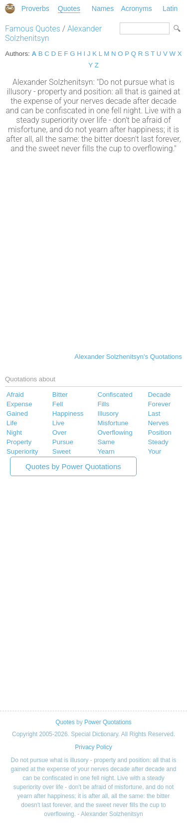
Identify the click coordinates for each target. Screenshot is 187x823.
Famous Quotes (32, 28)
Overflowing (115, 432)
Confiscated (115, 394)
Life (11, 423)
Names (103, 8)
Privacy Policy (93, 747)
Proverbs (35, 8)
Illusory (108, 413)
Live (58, 423)
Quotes (69, 8)
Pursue (62, 442)
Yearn (106, 451)
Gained (17, 413)
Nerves (158, 423)
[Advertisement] (93, 251)
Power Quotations (108, 722)
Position (159, 432)
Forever (159, 404)
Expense (19, 404)
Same (106, 442)
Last (154, 413)
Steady (158, 442)
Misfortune (113, 423)
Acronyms (136, 8)
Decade (159, 394)
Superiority (22, 451)
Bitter (60, 394)
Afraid (15, 394)
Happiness (68, 413)
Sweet (61, 451)
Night (14, 432)
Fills (104, 404)
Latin (170, 8)
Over (59, 432)
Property (18, 442)
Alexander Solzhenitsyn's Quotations (128, 356)
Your (154, 451)
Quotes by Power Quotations (73, 466)
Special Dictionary (10, 8)
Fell (57, 404)
